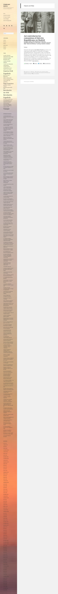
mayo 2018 (5, 514)
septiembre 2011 (6, 566)
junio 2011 (5, 571)
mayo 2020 (5, 485)
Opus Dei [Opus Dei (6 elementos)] (8, 80)
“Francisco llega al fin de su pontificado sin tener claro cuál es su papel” (8, 142)
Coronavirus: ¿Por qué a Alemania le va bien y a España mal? (8, 284)
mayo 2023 (5, 467)
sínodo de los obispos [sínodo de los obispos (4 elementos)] (7, 101)
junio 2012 (5, 559)
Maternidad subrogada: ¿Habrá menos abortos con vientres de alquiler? (8, 235)
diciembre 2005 (5, 588)
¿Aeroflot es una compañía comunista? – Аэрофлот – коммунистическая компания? (7, 400)
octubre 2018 (5, 509)
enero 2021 (5, 479)
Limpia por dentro (6, 5)
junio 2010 (5, 581)
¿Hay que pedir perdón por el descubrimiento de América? (8, 233)
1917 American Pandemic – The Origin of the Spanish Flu (8, 381)
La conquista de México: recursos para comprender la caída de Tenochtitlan (8, 239)
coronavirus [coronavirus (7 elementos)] (6, 68)
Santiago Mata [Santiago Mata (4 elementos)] (10, 99)
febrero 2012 (5, 564)
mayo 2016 (5, 550)
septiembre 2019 (6, 497)
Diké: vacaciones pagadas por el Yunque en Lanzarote (8, 418)
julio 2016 (5, 547)
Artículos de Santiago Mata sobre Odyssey (7, 273)
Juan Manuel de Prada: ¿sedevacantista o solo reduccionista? (7, 263)
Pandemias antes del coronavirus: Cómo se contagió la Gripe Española (8, 288)
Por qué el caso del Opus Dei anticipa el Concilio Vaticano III (8, 199)
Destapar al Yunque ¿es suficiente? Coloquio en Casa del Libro (8, 368)
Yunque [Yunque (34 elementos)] (6, 109)
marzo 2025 (5, 448)
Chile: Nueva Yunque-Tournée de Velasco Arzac (8, 415)
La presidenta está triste (7, 266)
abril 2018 (5, 516)
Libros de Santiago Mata (7, 20)
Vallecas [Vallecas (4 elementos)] (10, 105)
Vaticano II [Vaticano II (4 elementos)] (5, 106)
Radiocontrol (5, 45)
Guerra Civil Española (31, 72)
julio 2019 (5, 499)
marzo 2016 (5, 554)
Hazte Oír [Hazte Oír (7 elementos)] (5, 76)
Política (4, 43)
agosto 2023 (5, 463)
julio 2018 (5, 513)
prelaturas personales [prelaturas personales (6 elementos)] (7, 87)
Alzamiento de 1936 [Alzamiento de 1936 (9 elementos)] (8, 56)
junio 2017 (5, 530)
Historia (4, 41)
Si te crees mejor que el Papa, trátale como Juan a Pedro (8, 221)
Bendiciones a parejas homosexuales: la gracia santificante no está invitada (8, 156)
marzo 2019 (5, 504)
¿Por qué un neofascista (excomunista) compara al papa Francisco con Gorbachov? (8, 213)
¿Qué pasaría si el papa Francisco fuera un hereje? (7, 190)
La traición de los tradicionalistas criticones (7, 337)
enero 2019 (5, 508)
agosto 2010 (5, 578)
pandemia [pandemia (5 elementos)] (5, 81)
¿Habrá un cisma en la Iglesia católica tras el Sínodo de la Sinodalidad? (8, 193)
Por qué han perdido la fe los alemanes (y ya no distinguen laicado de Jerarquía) (8, 148)
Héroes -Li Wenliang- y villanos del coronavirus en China (8, 275)
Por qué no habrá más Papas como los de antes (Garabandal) (8, 210)
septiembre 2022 (6, 472)
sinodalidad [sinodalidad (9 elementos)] (6, 100)
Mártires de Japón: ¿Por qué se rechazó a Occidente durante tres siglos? (8, 177)
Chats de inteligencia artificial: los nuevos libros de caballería (8, 132)
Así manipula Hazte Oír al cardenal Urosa (7, 392)
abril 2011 (5, 572)
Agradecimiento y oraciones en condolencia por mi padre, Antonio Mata (8, 260)
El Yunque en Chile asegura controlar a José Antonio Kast (8, 408)
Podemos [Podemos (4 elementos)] (5, 86)
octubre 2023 (5, 460)
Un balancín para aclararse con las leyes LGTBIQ (7, 394)
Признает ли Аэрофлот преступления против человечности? (6, 355)
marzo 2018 (5, 518)
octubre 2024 (5, 451)
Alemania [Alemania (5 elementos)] (8, 55)
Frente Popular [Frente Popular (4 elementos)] (8, 69)
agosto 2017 (5, 526)
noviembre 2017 (6, 523)
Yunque (4, 48)
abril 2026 (5, 443)
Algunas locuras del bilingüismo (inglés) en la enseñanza (7, 411)
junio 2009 (5, 583)
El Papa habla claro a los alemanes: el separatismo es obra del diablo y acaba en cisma (7, 163)
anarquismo (38, 71)
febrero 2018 (5, 520)
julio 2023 (5, 465)
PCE (39, 72)
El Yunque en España (6, 17)
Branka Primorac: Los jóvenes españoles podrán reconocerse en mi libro (8, 319)
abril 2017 (5, 533)
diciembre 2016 (5, 540)
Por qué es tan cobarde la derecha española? (7, 227)
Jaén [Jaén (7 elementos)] (10, 78)
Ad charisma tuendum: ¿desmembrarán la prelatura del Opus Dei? (8, 217)
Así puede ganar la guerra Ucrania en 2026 (7, 159)
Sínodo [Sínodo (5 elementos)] (10, 100)
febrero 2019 (5, 506)
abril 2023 (5, 468)
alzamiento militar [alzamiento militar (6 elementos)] (7, 58)
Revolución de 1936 (43, 72)
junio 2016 (5, 549)
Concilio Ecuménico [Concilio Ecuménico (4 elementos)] (6, 66)
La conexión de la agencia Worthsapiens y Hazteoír (7, 325)
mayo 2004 (5, 589)
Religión (4, 47)
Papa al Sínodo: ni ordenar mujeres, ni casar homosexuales (7, 181)
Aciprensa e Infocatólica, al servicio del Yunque (7, 420)
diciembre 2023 (5, 456)
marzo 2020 (5, 489)
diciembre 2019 (5, 494)
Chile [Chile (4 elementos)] (7, 64)
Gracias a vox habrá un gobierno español (7, 316)
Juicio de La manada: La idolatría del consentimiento (8, 372)
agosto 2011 (5, 567)
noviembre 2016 (6, 542)
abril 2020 (5, 487)
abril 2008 (5, 584)
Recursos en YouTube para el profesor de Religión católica (8, 365)
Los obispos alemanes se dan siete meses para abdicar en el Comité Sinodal (8, 223)
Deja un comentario (36, 73)
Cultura (4, 40)
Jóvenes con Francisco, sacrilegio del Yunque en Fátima (7, 423)
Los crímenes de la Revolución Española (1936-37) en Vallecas (8, 384)
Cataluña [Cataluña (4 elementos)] (4, 64)
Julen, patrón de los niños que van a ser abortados (8, 328)
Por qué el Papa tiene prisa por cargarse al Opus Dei (8, 202)
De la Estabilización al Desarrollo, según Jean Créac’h (8, 252)
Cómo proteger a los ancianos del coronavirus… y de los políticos (8, 281)
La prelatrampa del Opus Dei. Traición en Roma (8, 197)
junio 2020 (5, 484)
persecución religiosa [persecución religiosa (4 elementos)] (7, 85)
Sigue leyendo (35, 60)
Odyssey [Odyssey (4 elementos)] (4, 80)
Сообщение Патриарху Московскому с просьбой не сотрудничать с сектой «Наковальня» (7, 346)
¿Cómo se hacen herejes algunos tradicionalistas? (7, 187)
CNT (40, 71)
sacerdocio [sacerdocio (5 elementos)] (5, 99)
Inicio (4, 13)
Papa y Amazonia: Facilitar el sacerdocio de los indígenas (8, 301)
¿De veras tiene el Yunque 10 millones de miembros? (8, 340)
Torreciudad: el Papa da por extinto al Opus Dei (7, 208)
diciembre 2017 (5, 521)
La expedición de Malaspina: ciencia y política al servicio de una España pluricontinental (8, 243)
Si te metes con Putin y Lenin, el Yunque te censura (8, 313)
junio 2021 (5, 475)
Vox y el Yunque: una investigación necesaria (7, 296)
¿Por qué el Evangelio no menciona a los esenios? (7, 431)
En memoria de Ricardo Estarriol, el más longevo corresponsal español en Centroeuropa (7, 256)
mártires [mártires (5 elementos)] (8, 79)
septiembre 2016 (6, 543)
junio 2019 (5, 501)
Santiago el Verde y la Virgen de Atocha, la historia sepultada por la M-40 (8, 359)
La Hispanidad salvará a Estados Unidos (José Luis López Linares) (8, 116)
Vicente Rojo (29, 73)
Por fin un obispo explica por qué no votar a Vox (8, 322)
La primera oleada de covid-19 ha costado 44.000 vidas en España (8, 269)
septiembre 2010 (6, 576)
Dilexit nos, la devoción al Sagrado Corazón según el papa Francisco (8, 138)
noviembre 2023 (6, 458)
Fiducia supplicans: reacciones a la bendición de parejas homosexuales (8, 152)
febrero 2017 (5, 537)
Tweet (30, 63)
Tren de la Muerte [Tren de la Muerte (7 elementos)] (7, 104)
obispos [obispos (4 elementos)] (12, 79)
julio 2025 (5, 446)
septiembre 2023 (6, 461)
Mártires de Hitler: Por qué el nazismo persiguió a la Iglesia (8, 249)
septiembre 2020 (6, 482)
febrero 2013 (5, 557)
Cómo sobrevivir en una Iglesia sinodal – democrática (8, 135)
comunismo (43, 71)
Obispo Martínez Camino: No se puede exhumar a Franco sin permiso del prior (8, 304)
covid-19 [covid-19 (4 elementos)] (10, 68)
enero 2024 (5, 455)
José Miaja (36, 72)
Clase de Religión (6, 18)
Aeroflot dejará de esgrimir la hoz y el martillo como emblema (8, 292)
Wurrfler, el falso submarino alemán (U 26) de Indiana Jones (8, 389)
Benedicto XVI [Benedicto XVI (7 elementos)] (6, 59)
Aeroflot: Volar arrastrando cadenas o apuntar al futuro (7, 308)
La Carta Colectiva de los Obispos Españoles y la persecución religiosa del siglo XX (8, 405)
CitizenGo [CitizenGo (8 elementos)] (11, 64)
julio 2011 (5, 569)
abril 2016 (5, 552)
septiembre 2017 (6, 525)
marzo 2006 (5, 586)
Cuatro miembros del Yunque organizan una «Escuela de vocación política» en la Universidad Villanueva (8, 121)
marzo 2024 (5, 453)
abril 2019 (5, 502)
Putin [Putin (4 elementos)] (4, 88)
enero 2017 (5, 538)
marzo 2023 (5, 470)
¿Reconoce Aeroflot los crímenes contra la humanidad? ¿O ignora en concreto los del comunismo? (8, 351)
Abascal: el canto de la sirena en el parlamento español (8, 310)
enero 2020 (5, 492)
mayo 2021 (5, 477)
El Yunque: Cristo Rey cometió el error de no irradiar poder (8, 433)
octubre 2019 (5, 496)
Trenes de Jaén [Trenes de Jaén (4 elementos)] (5, 105)
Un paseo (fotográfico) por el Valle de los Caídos (8, 125)
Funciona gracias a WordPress (29, 81)
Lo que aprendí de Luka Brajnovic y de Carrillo (7, 331)
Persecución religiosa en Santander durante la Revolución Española (7, 374)
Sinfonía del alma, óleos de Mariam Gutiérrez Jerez (7, 378)
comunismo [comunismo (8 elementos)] (6, 65)
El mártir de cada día (6, 15)
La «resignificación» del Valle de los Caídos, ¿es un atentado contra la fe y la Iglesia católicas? (8, 129)
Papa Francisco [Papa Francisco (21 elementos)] (8, 83)
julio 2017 (5, 528)
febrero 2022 (5, 473)
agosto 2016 (5, 545)
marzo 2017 (5, 535)
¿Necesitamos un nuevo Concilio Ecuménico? (7, 230)
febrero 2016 (5, 555)
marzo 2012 (5, 562)
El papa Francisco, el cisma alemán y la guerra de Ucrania (8, 145)
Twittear (25, 47)
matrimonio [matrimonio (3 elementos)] (5, 79)
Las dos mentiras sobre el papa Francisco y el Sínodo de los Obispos (8, 174)
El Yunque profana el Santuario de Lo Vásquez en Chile (7, 427)
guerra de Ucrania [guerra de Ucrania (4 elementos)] (6, 75)
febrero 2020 (5, 490)
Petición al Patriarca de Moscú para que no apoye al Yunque (8, 343)
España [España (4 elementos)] (4, 69)
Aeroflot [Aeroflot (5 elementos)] (5, 55)
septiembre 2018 (6, 511)
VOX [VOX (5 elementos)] (8, 106)
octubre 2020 (5, 480)
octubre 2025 (5, 444)
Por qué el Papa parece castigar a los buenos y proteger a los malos (8, 167)
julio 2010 (5, 579)
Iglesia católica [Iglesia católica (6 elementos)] (6, 78)
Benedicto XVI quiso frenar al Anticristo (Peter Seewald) (8, 205)
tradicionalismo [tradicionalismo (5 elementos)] (6, 103)
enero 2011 (5, 574)
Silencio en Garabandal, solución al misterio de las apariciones (7, 333)
